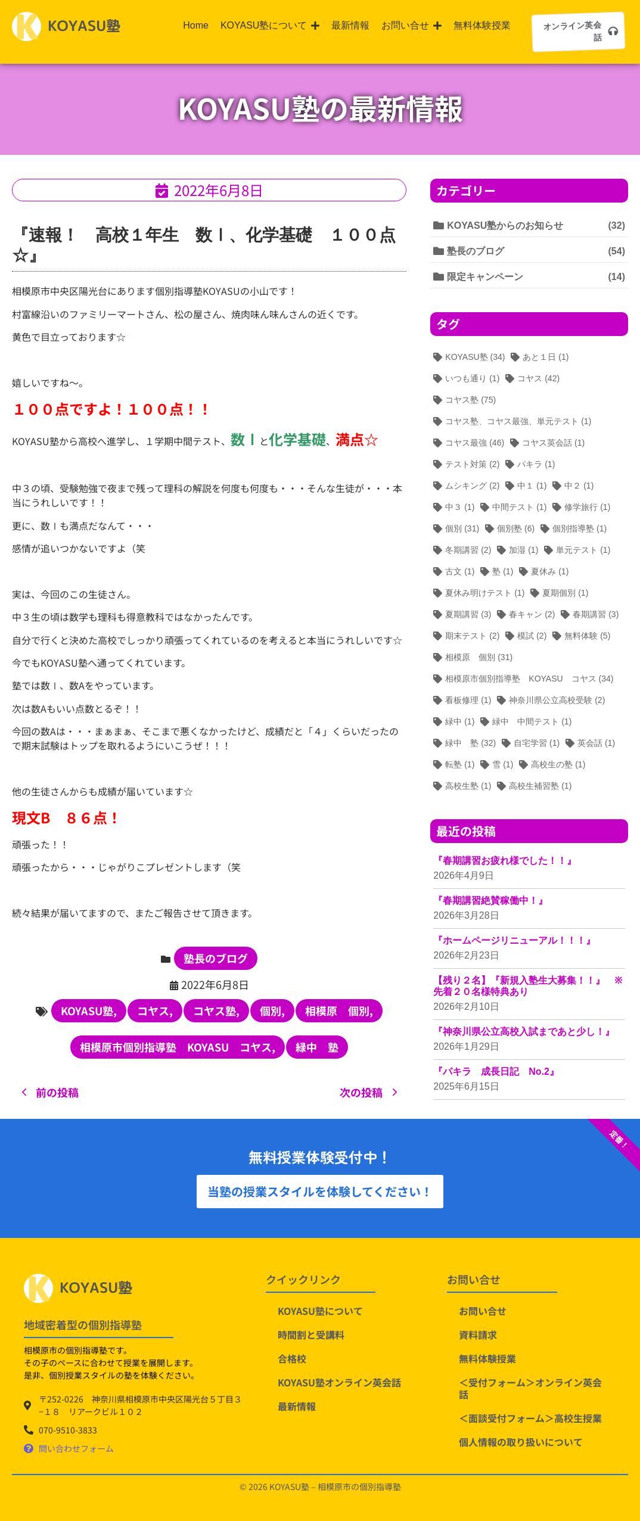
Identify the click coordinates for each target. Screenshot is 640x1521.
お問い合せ (483, 1311)
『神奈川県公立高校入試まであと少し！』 (523, 1032)
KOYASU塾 (89, 1010)
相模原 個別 (339, 1010)
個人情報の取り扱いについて (521, 1442)
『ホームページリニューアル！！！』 (514, 940)
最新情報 (297, 1406)
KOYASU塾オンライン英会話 (339, 1382)
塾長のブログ (216, 958)
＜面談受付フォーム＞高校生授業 (530, 1418)
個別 (272, 1010)
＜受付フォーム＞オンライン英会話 (530, 1388)
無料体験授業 (487, 1358)
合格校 (292, 1358)
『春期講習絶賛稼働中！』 (490, 900)
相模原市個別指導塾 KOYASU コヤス (177, 1047)
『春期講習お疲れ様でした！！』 (504, 861)
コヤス (155, 1010)
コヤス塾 (216, 1010)
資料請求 (478, 1334)
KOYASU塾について (320, 1311)
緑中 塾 (317, 1047)
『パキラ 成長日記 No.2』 (496, 1071)
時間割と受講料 (311, 1334)
